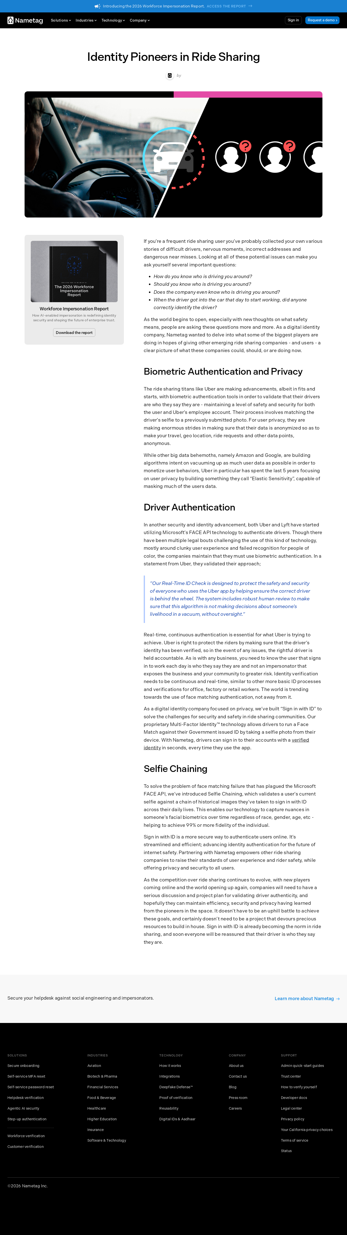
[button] (62, 20)
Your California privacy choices (307, 1130)
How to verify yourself (299, 1087)
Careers (235, 1108)
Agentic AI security (23, 1108)
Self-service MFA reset (26, 1076)
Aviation (94, 1066)
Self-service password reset (30, 1087)
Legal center (291, 1108)
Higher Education (102, 1119)
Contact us (238, 1076)
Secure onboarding (23, 1066)
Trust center (291, 1076)
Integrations (169, 1076)
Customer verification (25, 1147)
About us (236, 1066)
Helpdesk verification (25, 1098)
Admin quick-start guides (302, 1066)
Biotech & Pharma (102, 1076)
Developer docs (294, 1098)
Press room (238, 1098)
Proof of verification (175, 1098)
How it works (170, 1066)
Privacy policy (292, 1119)
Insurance (95, 1130)
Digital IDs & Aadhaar (177, 1119)
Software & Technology (106, 1140)
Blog (233, 1087)
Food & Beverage (101, 1098)
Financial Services (102, 1087)
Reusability (168, 1108)
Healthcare (96, 1108)
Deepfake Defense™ (176, 1087)
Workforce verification (26, 1136)
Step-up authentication (26, 1119)
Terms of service (295, 1140)
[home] (25, 20)
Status (286, 1151)
